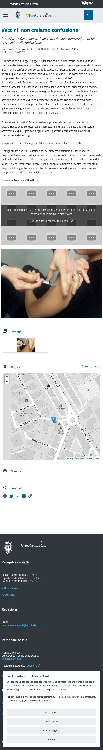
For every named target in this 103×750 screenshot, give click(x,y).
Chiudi (51, 739)
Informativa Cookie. (40, 700)
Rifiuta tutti (52, 721)
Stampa (15, 471)
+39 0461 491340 (11, 659)
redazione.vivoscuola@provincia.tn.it (21, 625)
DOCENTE (33, 665)
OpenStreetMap (82, 458)
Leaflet (69, 458)
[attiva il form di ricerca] (88, 15)
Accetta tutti (51, 712)
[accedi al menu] (5, 14)
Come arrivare (91, 366)
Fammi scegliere (51, 730)
